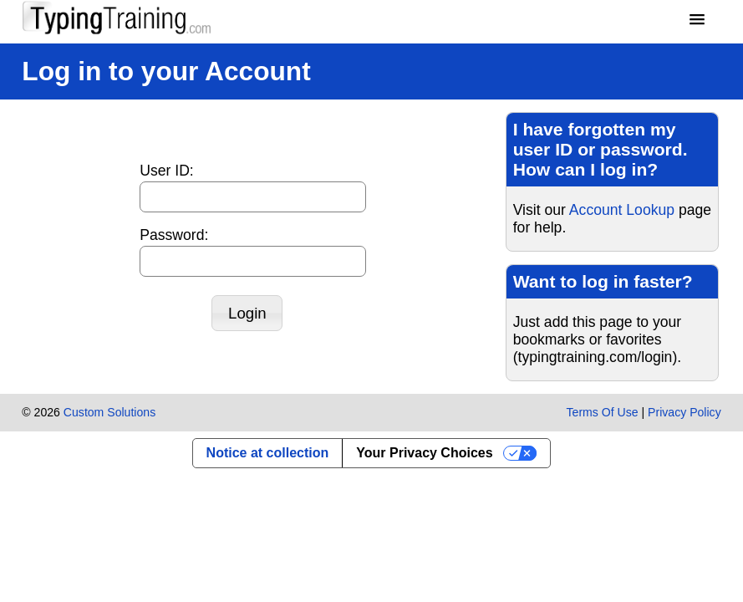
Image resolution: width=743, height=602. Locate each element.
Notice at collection (267, 453)
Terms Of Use (603, 412)
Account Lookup (621, 210)
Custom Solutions (109, 412)
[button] (697, 20)
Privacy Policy (684, 412)
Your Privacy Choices (424, 453)
